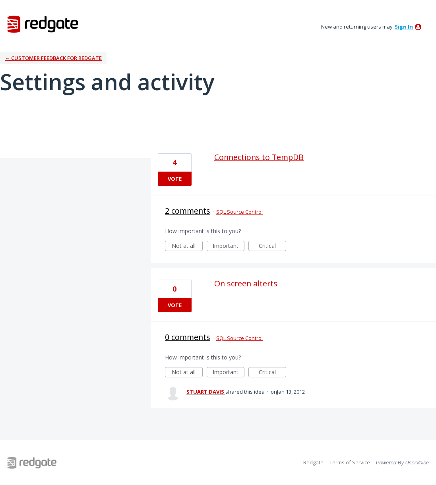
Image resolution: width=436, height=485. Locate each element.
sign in (404, 26)
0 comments (187, 337)
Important (228, 246)
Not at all (187, 246)
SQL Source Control (239, 211)
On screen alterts (245, 283)
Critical (272, 246)
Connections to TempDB (259, 157)
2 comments (187, 210)
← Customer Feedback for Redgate (53, 58)
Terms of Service (349, 462)
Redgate (313, 462)
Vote (175, 178)
